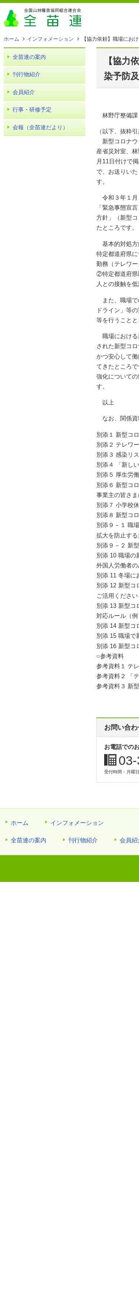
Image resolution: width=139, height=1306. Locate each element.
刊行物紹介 (26, 74)
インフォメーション (77, 823)
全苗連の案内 (29, 57)
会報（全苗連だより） (40, 127)
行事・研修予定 (32, 109)
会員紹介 (24, 92)
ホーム (20, 823)
